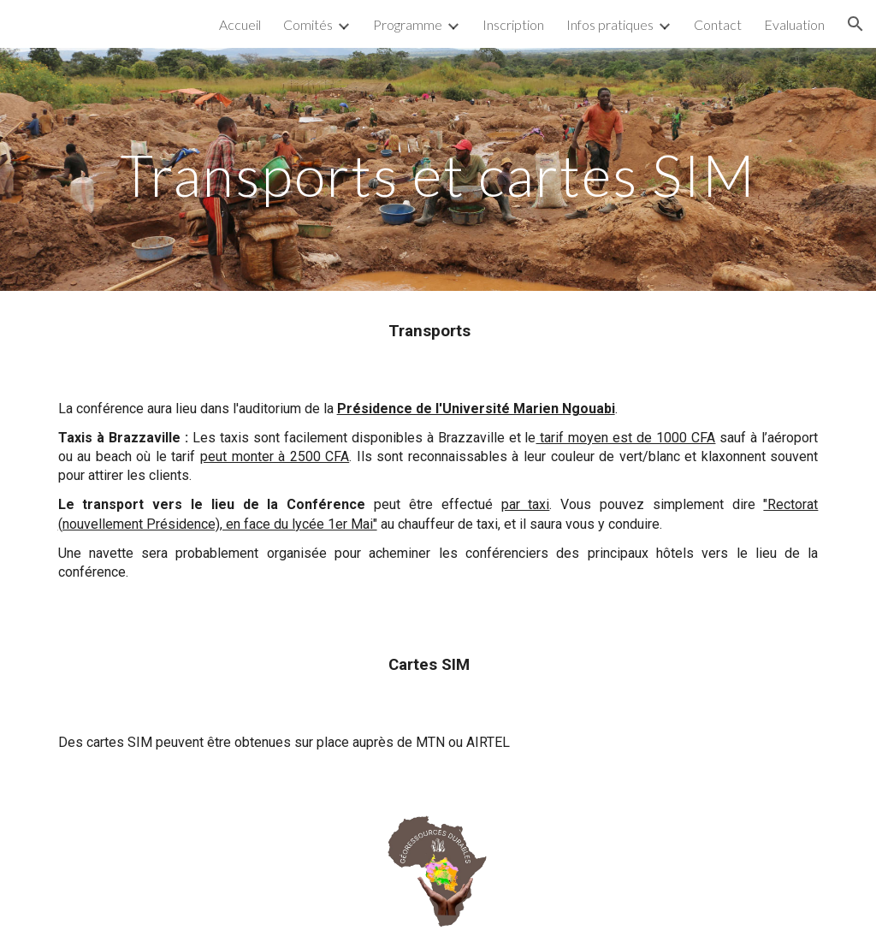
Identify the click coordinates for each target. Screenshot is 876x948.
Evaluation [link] (794, 24)
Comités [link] (308, 24)
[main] (438, 169)
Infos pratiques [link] (610, 24)
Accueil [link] (240, 24)
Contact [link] (718, 24)
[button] (855, 23)
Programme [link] (407, 24)
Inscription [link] (513, 24)
